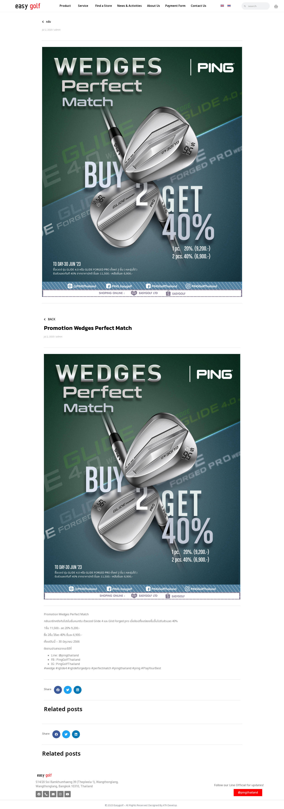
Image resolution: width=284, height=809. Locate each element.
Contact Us (198, 6)
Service (84, 6)
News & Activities (129, 6)
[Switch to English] (222, 5)
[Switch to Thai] (229, 5)
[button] (58, 690)
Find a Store (103, 6)
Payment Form (175, 6)
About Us (153, 6)
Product (66, 6)
